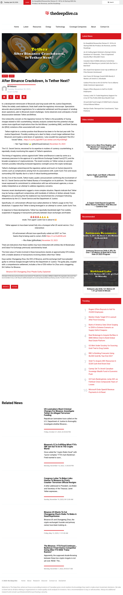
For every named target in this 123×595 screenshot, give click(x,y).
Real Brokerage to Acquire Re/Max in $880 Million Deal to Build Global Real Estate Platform (103, 338)
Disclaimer (62, 581)
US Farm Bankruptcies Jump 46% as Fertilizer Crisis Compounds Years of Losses (103, 382)
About (93, 27)
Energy (48, 27)
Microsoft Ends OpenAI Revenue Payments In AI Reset (101, 390)
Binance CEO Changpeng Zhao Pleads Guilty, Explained (28, 272)
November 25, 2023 (57, 144)
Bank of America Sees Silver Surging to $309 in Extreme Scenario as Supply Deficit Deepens (103, 327)
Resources (37, 27)
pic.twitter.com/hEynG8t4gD (56, 140)
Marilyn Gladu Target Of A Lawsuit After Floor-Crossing (102, 318)
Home (16, 27)
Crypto (4, 76)
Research (36, 581)
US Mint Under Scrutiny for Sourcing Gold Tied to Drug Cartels (103, 346)
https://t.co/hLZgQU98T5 (34, 140)
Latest (25, 27)
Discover (44, 581)
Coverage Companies (77, 27)
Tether (14, 287)
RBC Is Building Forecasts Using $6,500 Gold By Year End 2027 (101, 354)
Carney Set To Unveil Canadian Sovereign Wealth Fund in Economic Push (103, 371)
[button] (4, 97)
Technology (60, 27)
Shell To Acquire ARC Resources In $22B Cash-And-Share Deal (102, 362)
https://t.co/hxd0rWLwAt (56, 236)
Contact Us (104, 27)
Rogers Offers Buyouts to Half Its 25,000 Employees (102, 310)
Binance (6, 287)
